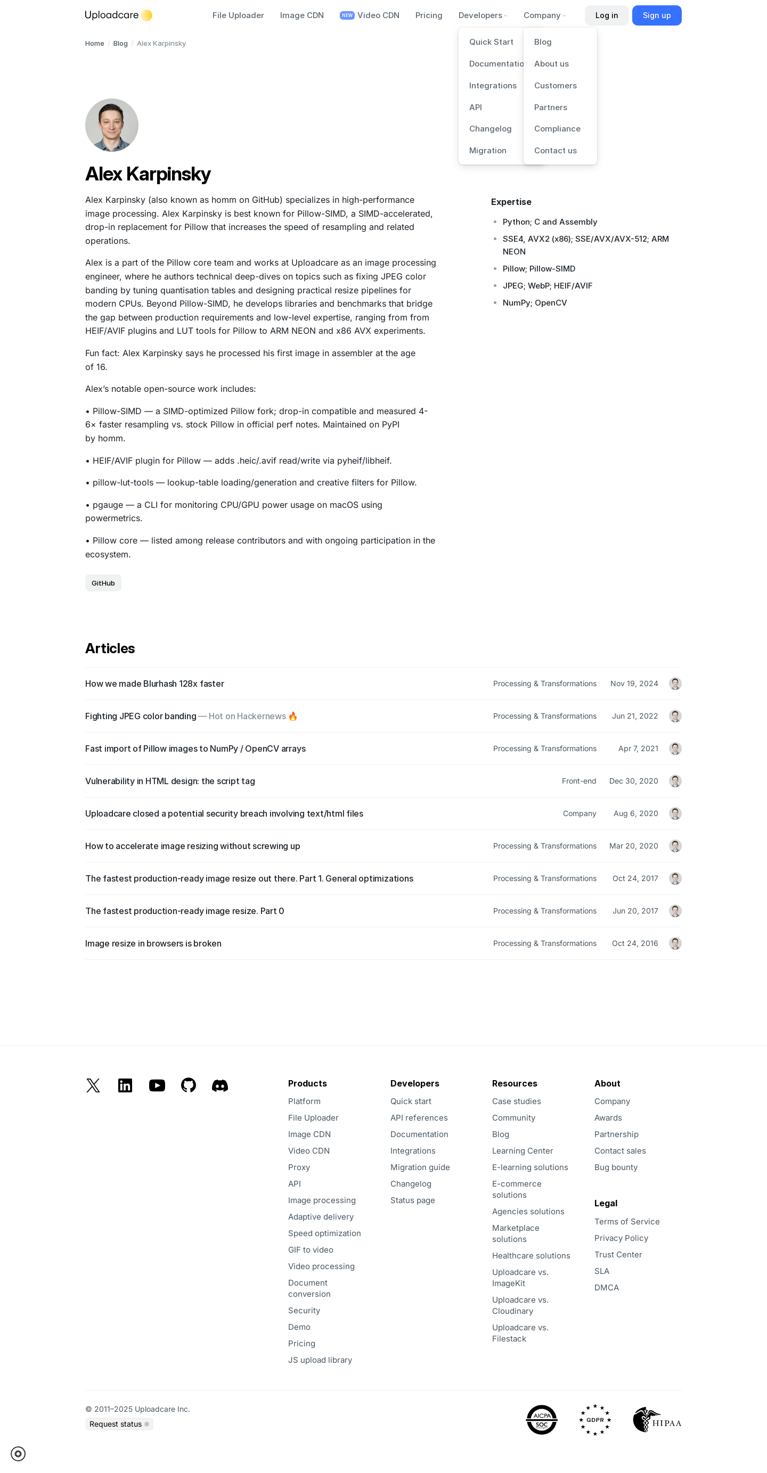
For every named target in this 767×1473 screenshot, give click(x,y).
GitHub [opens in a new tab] (103, 583)
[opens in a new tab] (636, 1254)
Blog (120, 43)
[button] (21, 1453)
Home (94, 43)
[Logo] (118, 15)
